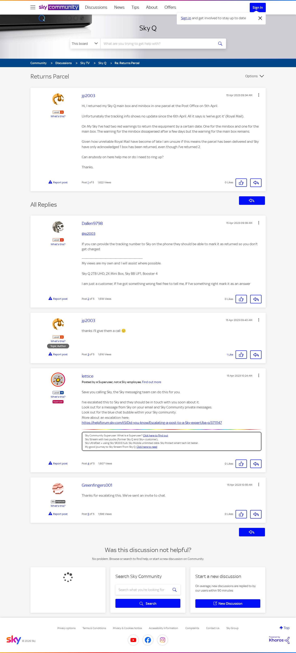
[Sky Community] (59, 7)
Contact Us (212, 628)
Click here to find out (155, 435)
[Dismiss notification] (260, 18)
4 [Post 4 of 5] (88, 463)
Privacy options (66, 628)
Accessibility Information (163, 628)
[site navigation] (32, 7)
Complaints (192, 628)
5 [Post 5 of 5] (88, 514)
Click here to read (147, 446)
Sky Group (232, 628)
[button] (259, 95)
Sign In (258, 7)
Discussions (96, 7)
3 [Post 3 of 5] (88, 354)
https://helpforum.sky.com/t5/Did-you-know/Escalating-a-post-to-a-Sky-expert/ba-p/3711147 (152, 423)
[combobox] (157, 44)
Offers (170, 7)
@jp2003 (88, 234)
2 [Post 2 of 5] (88, 298)
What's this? (58, 116)
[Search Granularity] (85, 44)
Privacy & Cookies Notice (127, 628)
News (119, 7)
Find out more (151, 382)
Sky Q (148, 28)
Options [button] (251, 76)
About (152, 7)
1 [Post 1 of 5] (88, 182)
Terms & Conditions (94, 628)
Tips (135, 7)
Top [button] (287, 628)
